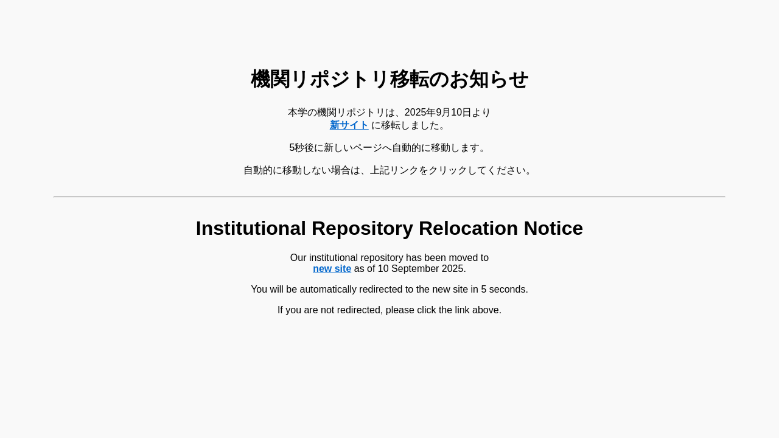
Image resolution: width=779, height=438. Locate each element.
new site (332, 268)
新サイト (349, 125)
